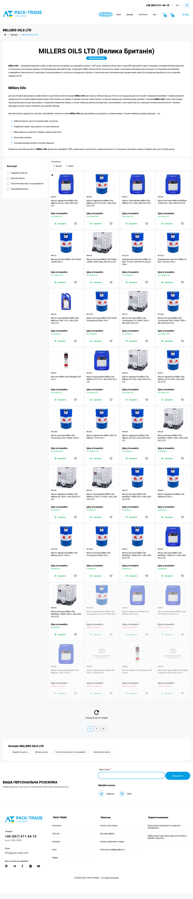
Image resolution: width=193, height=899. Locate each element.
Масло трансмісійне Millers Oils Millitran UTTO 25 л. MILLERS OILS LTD (101, 381)
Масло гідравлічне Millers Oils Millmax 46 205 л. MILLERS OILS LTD (136, 441)
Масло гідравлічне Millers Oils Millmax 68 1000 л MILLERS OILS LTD (136, 381)
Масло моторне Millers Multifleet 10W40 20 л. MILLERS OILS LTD (172, 202)
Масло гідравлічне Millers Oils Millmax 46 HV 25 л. (135, 618)
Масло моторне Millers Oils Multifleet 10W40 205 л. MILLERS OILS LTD (137, 500)
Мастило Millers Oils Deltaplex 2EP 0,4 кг (64, 380)
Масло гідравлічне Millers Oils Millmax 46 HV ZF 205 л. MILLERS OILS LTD (101, 203)
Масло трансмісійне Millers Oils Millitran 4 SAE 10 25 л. (65, 677)
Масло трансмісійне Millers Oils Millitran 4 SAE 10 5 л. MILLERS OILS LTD (65, 322)
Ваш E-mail (104, 776)
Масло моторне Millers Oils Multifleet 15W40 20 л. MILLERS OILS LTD (172, 560)
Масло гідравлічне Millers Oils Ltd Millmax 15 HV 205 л (102, 439)
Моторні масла (44, 758)
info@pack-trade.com (17, 858)
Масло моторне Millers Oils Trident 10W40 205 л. (63, 261)
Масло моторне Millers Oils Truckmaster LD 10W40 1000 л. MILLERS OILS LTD (136, 322)
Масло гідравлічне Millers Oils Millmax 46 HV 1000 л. (64, 558)
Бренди (133, 14)
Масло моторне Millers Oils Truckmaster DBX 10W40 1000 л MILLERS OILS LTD (172, 322)
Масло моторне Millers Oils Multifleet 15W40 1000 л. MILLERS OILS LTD (63, 619)
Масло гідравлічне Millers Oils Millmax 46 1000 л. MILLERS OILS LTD (66, 500)
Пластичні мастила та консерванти (75, 758)
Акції (122, 14)
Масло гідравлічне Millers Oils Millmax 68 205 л (171, 499)
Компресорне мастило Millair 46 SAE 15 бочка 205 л (172, 261)
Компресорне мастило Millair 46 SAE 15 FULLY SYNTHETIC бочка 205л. (136, 263)
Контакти (146, 14)
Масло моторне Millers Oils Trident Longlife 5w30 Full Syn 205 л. (173, 678)
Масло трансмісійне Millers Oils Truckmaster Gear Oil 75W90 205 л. (101, 619)
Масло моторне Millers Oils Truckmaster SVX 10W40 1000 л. (65, 439)
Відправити (177, 782)
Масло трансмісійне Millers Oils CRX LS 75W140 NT (101, 677)
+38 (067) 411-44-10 (157, 5)
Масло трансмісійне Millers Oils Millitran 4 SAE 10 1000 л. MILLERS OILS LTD (101, 500)
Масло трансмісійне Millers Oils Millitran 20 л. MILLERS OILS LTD (136, 202)
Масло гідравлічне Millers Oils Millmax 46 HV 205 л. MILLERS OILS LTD (171, 381)
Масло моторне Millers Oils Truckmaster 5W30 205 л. (99, 558)
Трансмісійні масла (108, 758)
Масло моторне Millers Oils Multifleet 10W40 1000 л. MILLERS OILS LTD (170, 441)
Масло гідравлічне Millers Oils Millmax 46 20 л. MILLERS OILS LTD (64, 203)
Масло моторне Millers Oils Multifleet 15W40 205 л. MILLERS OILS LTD (137, 560)
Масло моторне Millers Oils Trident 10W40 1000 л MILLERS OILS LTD (100, 263)
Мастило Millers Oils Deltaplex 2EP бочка (135, 677)
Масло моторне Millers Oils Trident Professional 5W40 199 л (101, 321)
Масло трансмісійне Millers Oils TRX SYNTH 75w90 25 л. (172, 618)
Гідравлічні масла (20, 758)
